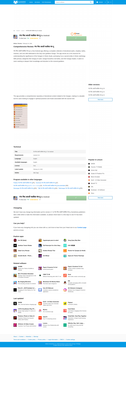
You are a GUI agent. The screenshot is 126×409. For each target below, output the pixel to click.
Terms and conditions (20, 339)
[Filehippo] (20, 2)
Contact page (81, 227)
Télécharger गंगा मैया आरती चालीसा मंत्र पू (69, 188)
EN (110, 2)
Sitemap (35, 336)
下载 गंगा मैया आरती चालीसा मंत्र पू (46, 188)
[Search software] (90, 2)
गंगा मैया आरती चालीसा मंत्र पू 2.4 (96, 95)
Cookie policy (32, 339)
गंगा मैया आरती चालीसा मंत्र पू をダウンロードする (27, 185)
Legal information (53, 339)
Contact (21, 336)
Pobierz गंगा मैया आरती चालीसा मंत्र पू (23, 182)
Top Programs (46, 2)
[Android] (18, 30)
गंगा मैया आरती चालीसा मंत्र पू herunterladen (54, 185)
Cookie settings (70, 339)
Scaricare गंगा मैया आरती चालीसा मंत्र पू (46, 182)
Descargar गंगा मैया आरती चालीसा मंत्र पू (24, 188)
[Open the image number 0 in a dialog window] (20, 116)
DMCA (62, 339)
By (22, 38)
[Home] (14, 30)
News (31, 2)
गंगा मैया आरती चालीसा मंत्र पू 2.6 (96, 88)
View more (100, 99)
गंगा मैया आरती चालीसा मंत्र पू (34, 35)
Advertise (28, 336)
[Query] (74, 2)
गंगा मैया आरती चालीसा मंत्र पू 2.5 (96, 91)
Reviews (37, 2)
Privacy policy (42, 339)
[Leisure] (22, 30)
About (15, 336)
